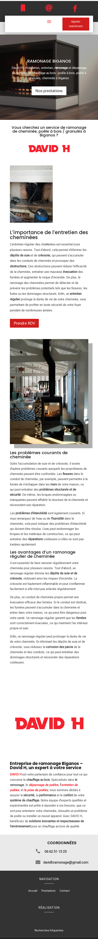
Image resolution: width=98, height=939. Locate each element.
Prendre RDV (24, 323)
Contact (65, 890)
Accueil (32, 890)
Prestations (48, 890)
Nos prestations (49, 91)
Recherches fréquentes (49, 930)
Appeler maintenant (76, 24)
